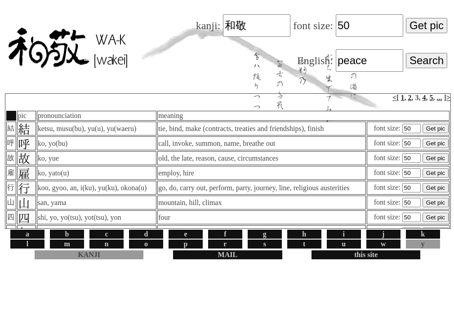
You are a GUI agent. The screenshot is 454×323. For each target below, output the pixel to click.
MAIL (228, 254)
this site (366, 254)
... (439, 97)
